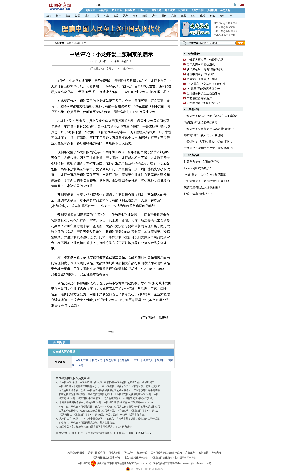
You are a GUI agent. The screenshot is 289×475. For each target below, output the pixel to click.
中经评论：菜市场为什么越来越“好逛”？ (209, 128)
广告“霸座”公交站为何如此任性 (206, 83)
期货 (77, 15)
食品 (116, 15)
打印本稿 (129, 68)
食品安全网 (197, 10)
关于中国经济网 (96, 452)
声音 (136, 360)
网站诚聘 (129, 452)
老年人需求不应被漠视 (201, 64)
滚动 (76, 43)
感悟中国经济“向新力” (200, 74)
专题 (81, 365)
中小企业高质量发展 (224, 35)
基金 (68, 15)
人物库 (99, 5)
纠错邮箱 (217, 452)
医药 (164, 15)
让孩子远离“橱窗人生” (198, 193)
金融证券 (103, 10)
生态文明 (225, 10)
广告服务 (190, 452)
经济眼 (160, 360)
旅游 (193, 15)
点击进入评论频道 (64, 351)
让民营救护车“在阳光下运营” (202, 161)
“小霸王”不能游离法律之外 (203, 88)
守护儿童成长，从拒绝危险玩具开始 (206, 181)
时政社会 (143, 10)
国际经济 (130, 10)
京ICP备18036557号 (201, 463)
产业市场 (117, 10)
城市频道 (183, 10)
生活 (202, 15)
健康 (222, 15)
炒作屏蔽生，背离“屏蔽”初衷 (205, 69)
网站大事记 (114, 452)
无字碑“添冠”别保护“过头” (203, 103)
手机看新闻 (97, 68)
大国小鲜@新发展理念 (226, 31)
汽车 (125, 15)
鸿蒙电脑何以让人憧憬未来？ (202, 187)
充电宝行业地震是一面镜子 (203, 79)
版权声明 (142, 452)
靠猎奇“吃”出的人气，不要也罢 (203, 135)
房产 (154, 15)
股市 (48, 15)
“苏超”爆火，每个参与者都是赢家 (205, 174)
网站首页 (90, 10)
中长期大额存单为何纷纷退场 (205, 59)
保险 (97, 15)
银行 (58, 15)
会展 (183, 15)
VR (231, 15)
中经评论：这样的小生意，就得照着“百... (209, 148)
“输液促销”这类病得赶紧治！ (202, 122)
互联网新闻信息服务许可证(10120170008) (129, 463)
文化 (173, 15)
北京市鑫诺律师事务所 (136, 457)
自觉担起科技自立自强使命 (203, 93)
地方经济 (170, 10)
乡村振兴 (212, 10)
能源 (144, 15)
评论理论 (156, 10)
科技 (212, 15)
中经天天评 (82, 360)
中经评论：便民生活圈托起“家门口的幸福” (210, 115)
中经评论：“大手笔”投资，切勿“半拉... (208, 141)
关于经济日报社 (75, 452)
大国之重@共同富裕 (224, 27)
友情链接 (203, 452)
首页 (69, 43)
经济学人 (148, 360)
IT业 (106, 15)
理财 (87, 15)
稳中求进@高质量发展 (226, 23)
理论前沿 (125, 360)
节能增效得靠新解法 (199, 98)
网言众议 (97, 360)
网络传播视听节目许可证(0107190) (171, 463)
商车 (135, 15)
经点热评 (111, 360)
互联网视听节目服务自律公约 (166, 452)
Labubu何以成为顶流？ (198, 168)
